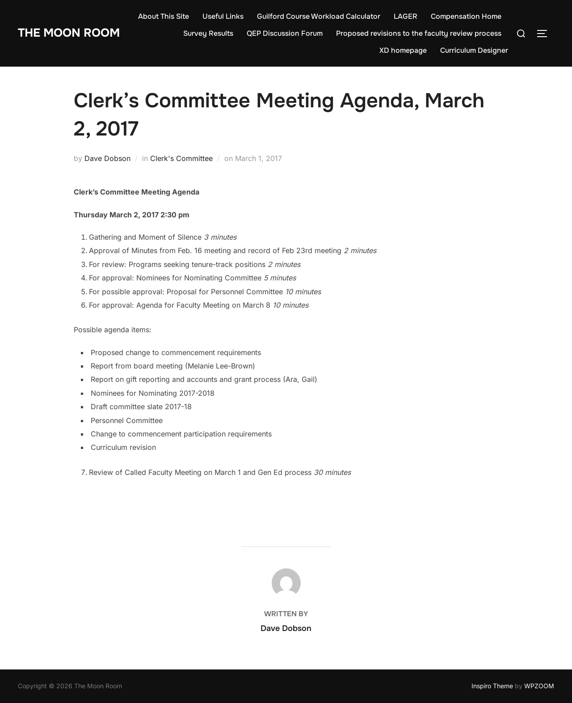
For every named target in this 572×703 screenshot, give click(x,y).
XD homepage (403, 50)
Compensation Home (466, 16)
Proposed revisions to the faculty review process (418, 33)
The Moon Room (69, 32)
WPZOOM (539, 686)
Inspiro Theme (492, 686)
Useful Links (223, 16)
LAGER (405, 16)
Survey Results (208, 33)
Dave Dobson (107, 158)
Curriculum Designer (474, 50)
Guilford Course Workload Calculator (318, 16)
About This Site (163, 16)
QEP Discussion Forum (285, 33)
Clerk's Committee (181, 158)
